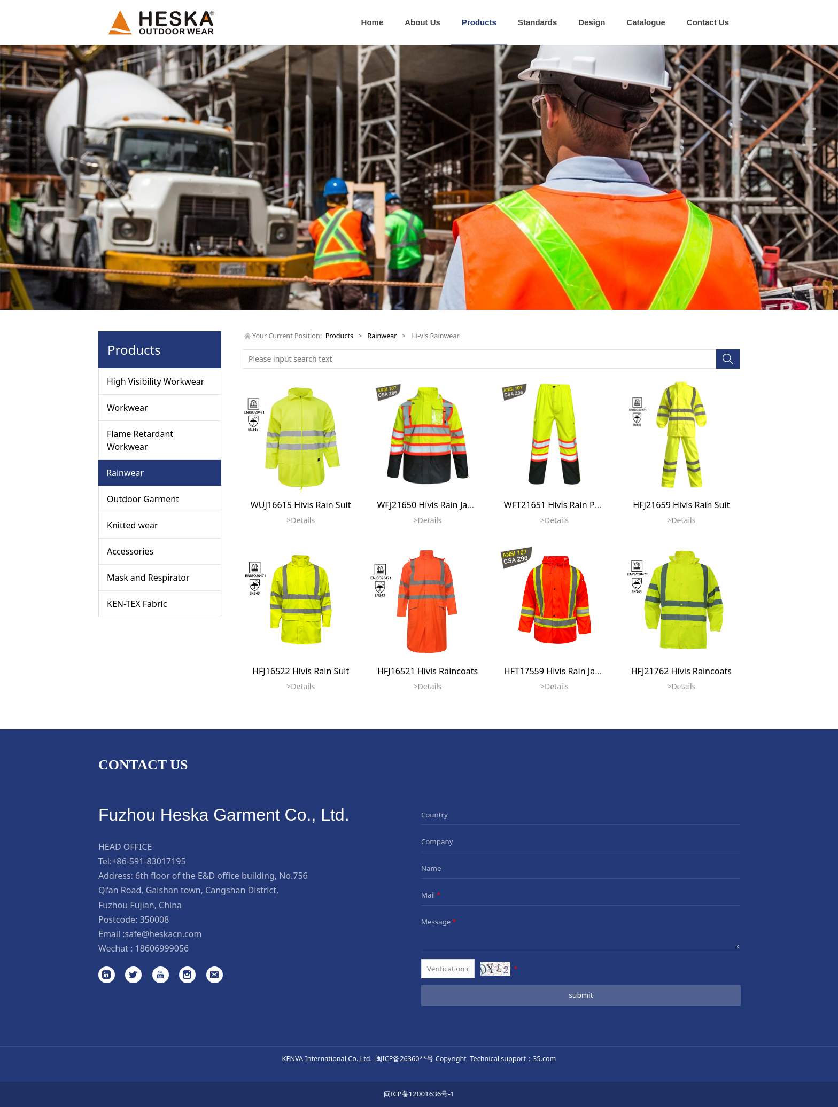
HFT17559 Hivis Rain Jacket (558, 671)
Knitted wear (132, 525)
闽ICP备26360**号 (404, 1058)
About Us (422, 22)
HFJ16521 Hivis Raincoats (427, 671)
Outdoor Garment (143, 499)
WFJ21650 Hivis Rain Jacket (430, 505)
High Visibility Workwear (155, 381)
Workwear (127, 408)
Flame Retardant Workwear (140, 440)
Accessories (130, 551)
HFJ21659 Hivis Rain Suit (681, 505)
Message (439, 921)
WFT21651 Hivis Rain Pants (558, 505)
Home (372, 22)
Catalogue (645, 22)
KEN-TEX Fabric (137, 604)
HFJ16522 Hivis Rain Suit (300, 671)
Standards (537, 22)
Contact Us (708, 22)
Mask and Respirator (148, 577)
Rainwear (125, 473)
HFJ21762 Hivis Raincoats (681, 671)
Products (479, 22)
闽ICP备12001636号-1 (419, 1093)
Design (591, 22)
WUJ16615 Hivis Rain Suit (301, 505)
